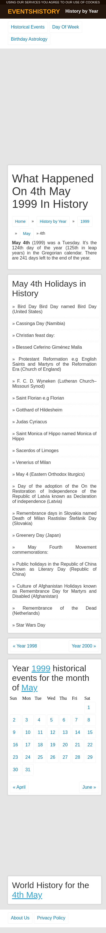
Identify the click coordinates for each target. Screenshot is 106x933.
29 (90, 757)
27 (65, 757)
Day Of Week (65, 27)
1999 (85, 221)
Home (20, 221)
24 (28, 757)
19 (52, 744)
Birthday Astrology (29, 39)
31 (28, 769)
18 (40, 744)
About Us (20, 917)
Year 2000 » (84, 646)
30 (15, 769)
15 (90, 732)
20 (65, 744)
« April (19, 787)
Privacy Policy (51, 917)
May (26, 233)
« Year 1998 (25, 646)
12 (52, 732)
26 (52, 757)
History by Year (81, 11)
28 (77, 757)
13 (65, 732)
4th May (27, 894)
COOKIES (93, 2)
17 (28, 744)
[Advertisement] (53, 107)
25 (40, 757)
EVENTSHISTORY (34, 11)
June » (89, 787)
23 (15, 757)
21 (77, 744)
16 (15, 744)
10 (28, 732)
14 (77, 732)
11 (40, 732)
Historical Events (28, 27)
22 (90, 744)
